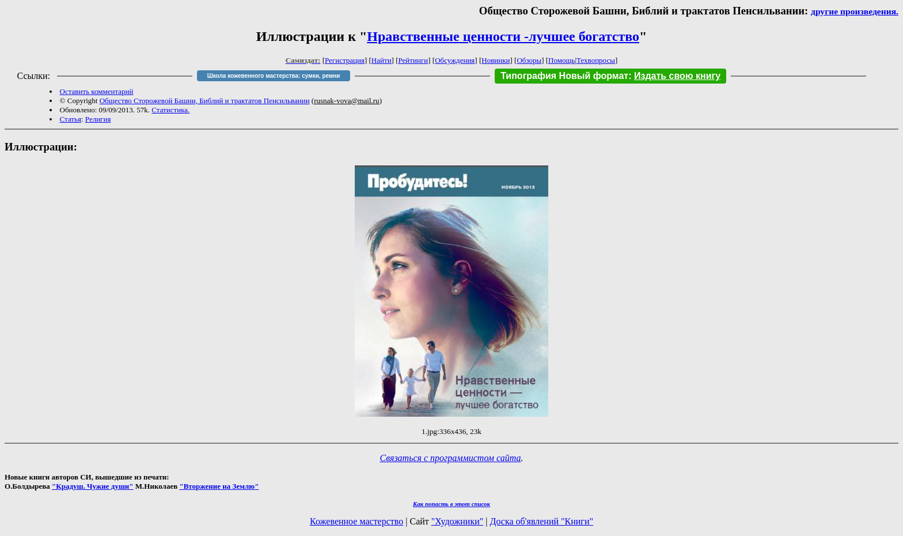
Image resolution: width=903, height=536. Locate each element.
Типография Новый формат (564, 76)
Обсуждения (455, 60)
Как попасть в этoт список (451, 503)
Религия (98, 119)
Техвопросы (595, 60)
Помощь (561, 60)
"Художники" (457, 521)
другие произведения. (854, 11)
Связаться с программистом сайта (450, 458)
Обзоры (529, 60)
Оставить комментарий (97, 91)
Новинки (495, 60)
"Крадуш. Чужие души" (93, 486)
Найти (381, 60)
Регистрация (345, 60)
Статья (70, 119)
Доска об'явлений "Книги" (541, 521)
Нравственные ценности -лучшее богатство (503, 36)
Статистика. (170, 109)
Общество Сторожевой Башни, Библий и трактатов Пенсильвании (205, 100)
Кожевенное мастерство (356, 521)
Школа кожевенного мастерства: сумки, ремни (273, 76)
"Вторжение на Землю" (219, 486)
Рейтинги (413, 60)
